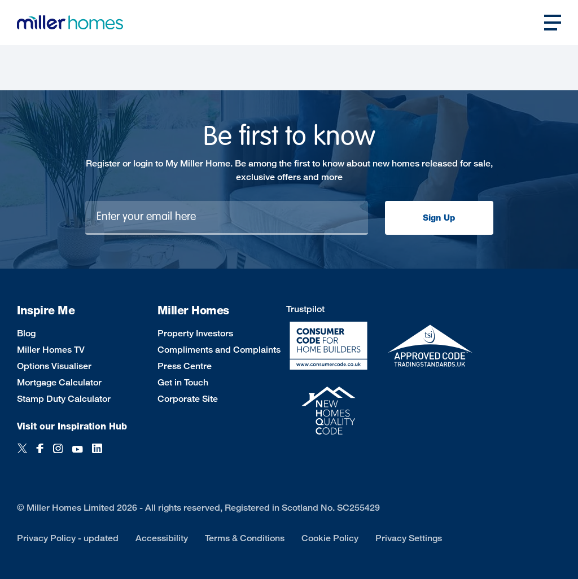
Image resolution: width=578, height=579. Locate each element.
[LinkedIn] (97, 454)
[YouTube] (77, 454)
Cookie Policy (329, 538)
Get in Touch (182, 382)
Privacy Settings (408, 538)
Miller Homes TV (51, 349)
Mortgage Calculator (59, 382)
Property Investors (195, 333)
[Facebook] (40, 454)
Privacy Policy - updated (68, 538)
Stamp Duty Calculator (64, 398)
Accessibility (161, 538)
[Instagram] (57, 454)
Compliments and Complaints (219, 349)
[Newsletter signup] (226, 218)
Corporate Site (187, 398)
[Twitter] (22, 454)
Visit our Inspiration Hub (72, 426)
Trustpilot (305, 309)
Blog (26, 333)
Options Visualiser (54, 366)
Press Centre (184, 366)
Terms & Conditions (244, 538)
